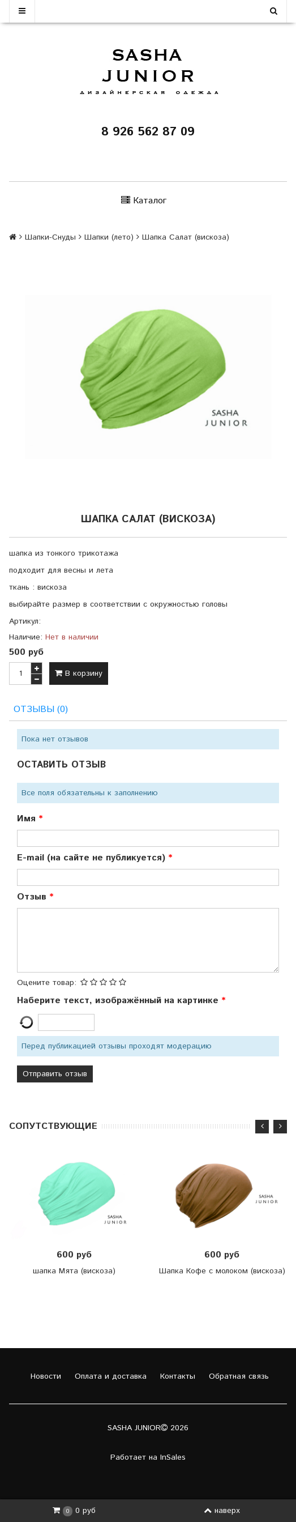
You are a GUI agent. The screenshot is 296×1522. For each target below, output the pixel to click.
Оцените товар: (46, 982)
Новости (44, 1376)
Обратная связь (237, 1376)
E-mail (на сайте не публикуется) (92, 857)
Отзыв (33, 896)
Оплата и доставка (109, 1376)
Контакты (176, 1376)
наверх (222, 1510)
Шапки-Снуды (50, 237)
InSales (173, 1457)
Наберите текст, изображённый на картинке (119, 1000)
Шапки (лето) (109, 237)
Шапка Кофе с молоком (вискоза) (222, 1271)
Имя (27, 818)
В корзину (78, 673)
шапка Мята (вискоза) (74, 1271)
